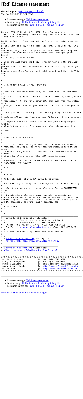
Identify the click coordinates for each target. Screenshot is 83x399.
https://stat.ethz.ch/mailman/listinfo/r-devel (32, 283)
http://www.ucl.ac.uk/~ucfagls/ (60, 313)
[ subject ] (50, 25)
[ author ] (60, 25)
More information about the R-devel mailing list (24, 341)
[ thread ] (40, 25)
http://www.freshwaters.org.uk (60, 316)
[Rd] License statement (37, 19)
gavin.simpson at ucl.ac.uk (30, 11)
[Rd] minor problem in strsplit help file (41, 22)
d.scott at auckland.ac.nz (35, 266)
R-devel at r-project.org (20, 280)
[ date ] (32, 25)
